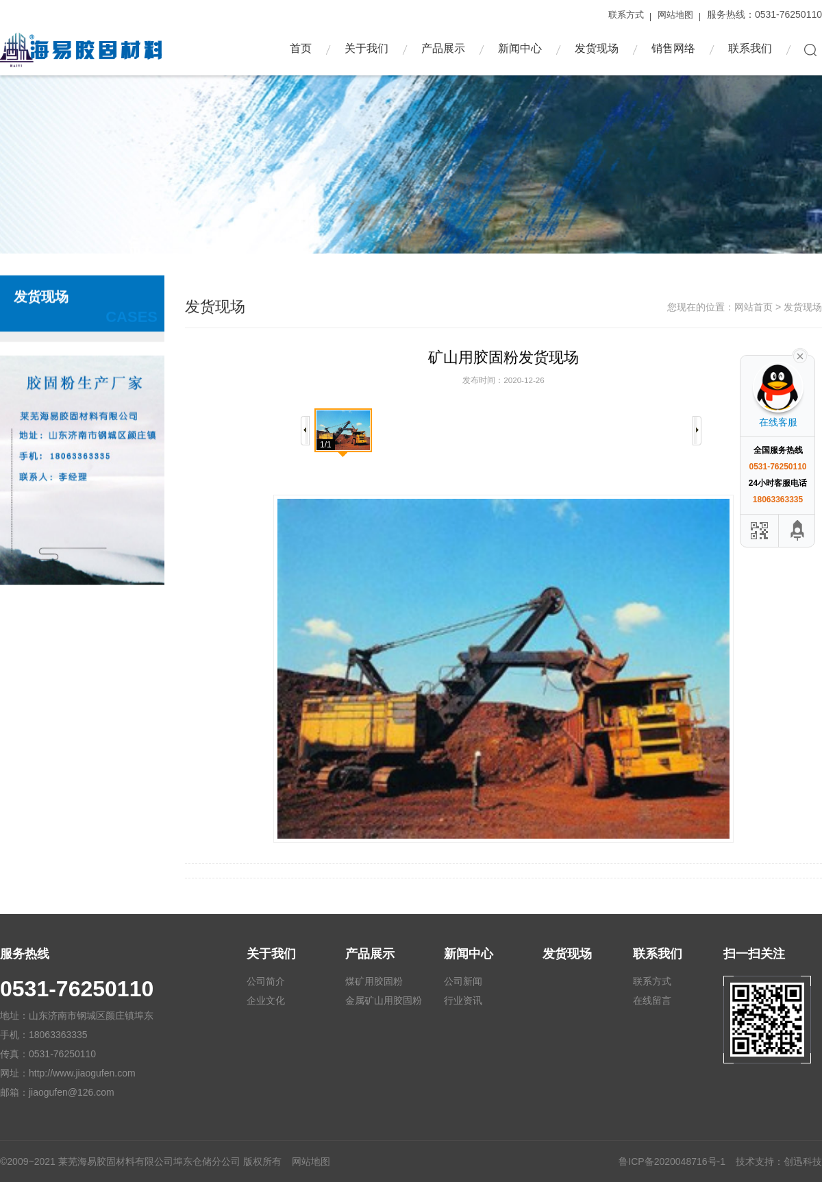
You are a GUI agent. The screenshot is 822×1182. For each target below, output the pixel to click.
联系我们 (750, 48)
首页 (301, 48)
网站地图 (675, 15)
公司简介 (266, 981)
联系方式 (626, 15)
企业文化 (266, 1000)
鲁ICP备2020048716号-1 (672, 1161)
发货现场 (597, 48)
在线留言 (652, 1000)
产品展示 (443, 48)
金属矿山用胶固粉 (383, 1000)
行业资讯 (463, 1000)
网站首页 (753, 330)
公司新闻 (463, 981)
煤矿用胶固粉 (374, 981)
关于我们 (366, 48)
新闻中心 (520, 48)
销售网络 (673, 48)
